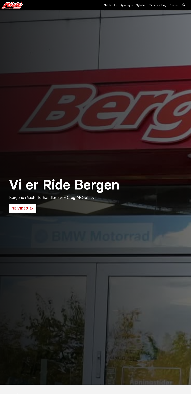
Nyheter (141, 5)
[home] (12, 5)
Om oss (174, 5)
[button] (126, 5)
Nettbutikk (110, 5)
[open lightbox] (22, 208)
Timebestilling (157, 5)
